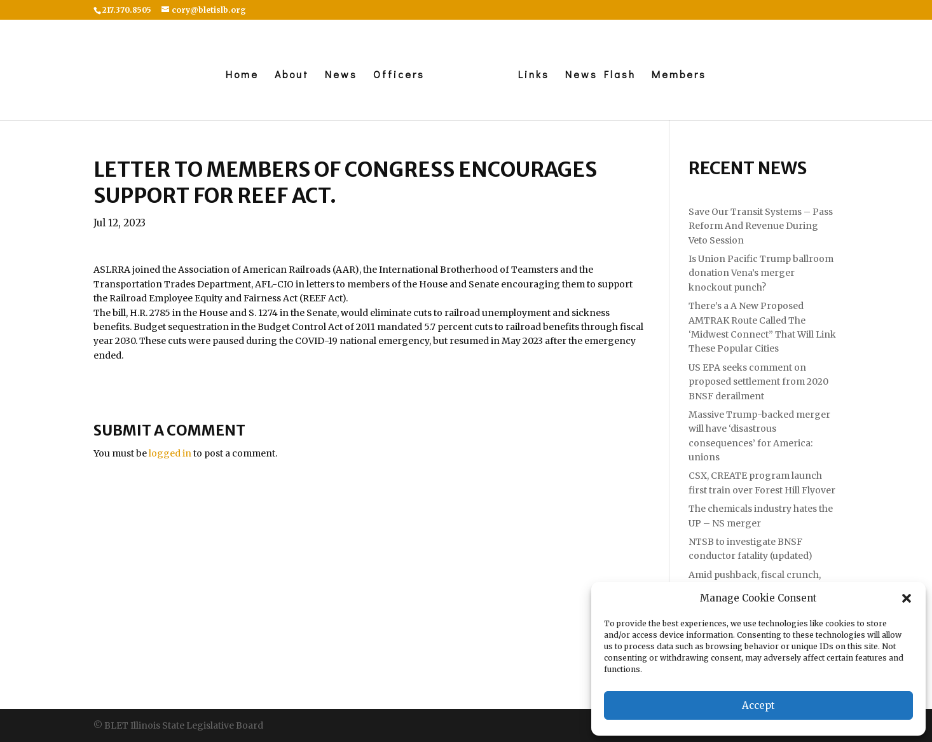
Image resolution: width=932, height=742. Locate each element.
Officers (399, 75)
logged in (170, 453)
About (292, 75)
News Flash (600, 75)
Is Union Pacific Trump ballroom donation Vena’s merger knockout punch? (761, 273)
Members (679, 75)
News (341, 75)
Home (242, 75)
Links (533, 75)
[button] (906, 598)
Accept (758, 705)
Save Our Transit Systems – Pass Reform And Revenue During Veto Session (761, 226)
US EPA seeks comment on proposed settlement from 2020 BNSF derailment (758, 382)
